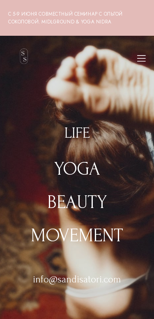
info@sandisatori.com (77, 279)
